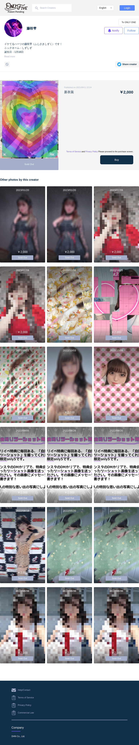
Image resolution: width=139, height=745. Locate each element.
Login (127, 7)
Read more (9, 56)
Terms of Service (73, 151)
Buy (117, 159)
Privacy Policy (91, 151)
